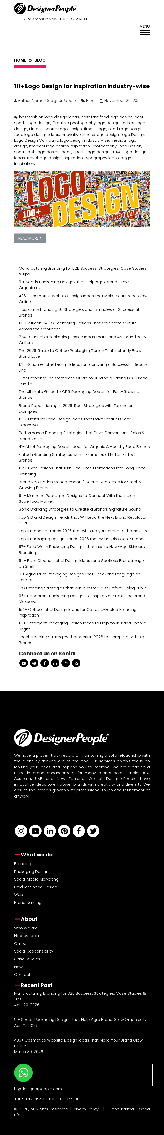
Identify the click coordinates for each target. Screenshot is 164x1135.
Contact (22, 974)
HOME (20, 60)
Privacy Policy (86, 1109)
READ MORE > (30, 238)
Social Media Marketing (36, 879)
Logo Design (132, 134)
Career (21, 943)
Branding (22, 863)
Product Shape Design (35, 887)
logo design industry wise (84, 140)
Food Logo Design (125, 128)
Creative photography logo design (86, 122)
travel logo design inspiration (55, 157)
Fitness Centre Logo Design (55, 128)
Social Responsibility (33, 951)
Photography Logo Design (116, 146)
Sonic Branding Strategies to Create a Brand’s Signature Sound (80, 509)
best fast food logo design (107, 117)
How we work (26, 935)
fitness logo (95, 128)
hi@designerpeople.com (38, 1089)
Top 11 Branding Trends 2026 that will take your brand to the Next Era (84, 531)
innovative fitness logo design (90, 134)
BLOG (40, 60)
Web (18, 894)
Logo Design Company (36, 140)
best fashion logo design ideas (49, 117)
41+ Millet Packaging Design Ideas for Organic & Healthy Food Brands (84, 446)
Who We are (26, 928)
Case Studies (27, 959)
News (19, 967)
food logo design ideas (36, 134)
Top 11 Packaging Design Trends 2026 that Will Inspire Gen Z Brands (82, 538)
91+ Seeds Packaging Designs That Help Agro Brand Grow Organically (80, 1019)
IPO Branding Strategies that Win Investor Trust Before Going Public (83, 588)
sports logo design (91, 151)
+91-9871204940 (29, 1099)
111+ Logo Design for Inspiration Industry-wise (82, 86)
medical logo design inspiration (59, 146)
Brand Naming (28, 902)
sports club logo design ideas (42, 151)
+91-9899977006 (63, 1099)
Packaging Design (31, 871)
